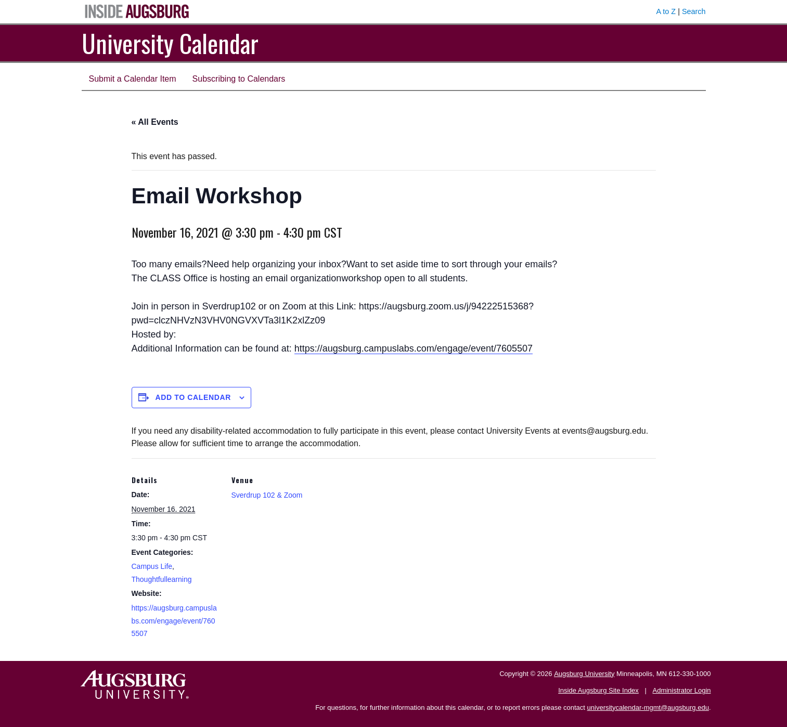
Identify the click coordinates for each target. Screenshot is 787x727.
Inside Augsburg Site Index (598, 690)
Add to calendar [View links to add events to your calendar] (193, 397)
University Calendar (170, 42)
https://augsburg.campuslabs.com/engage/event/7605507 (413, 348)
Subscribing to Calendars (239, 78)
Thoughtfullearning (162, 579)
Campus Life (152, 566)
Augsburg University (584, 674)
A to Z (666, 11)
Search (694, 11)
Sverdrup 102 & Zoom (267, 495)
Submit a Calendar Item (132, 78)
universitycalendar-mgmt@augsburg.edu (648, 707)
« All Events (155, 122)
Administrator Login (682, 690)
